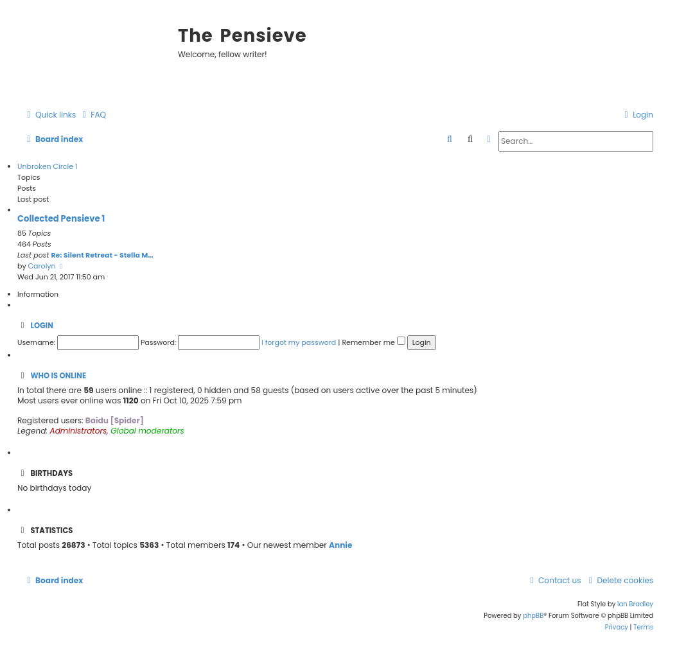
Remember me (373, 342)
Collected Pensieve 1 (61, 219)
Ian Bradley (635, 604)
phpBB (533, 615)
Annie (340, 545)
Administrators (78, 431)
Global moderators (147, 431)
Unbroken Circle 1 (47, 166)
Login (41, 326)
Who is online (58, 376)
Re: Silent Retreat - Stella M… (102, 255)
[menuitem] (92, 115)
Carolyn (42, 266)
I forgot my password (298, 342)
